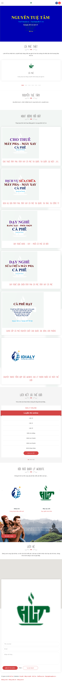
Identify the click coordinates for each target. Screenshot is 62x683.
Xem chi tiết (31, 453)
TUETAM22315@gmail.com (31, 604)
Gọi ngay (30, 668)
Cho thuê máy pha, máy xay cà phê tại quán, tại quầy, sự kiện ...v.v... (31, 162)
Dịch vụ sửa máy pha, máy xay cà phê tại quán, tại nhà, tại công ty (31, 203)
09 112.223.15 (31, 596)
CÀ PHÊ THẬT (31, 46)
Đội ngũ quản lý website (31, 469)
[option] (31, 24)
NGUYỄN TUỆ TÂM (31, 95)
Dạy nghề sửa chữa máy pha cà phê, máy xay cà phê (31, 285)
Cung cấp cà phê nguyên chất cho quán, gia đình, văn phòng (31, 331)
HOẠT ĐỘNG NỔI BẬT (31, 116)
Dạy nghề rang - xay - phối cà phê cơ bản (31, 244)
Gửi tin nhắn (10, 668)
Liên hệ (31, 546)
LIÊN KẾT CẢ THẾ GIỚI (31, 395)
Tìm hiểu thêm (8, 536)
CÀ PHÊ (31, 73)
